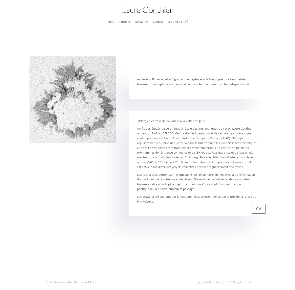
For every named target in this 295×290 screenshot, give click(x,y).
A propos (125, 22)
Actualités (141, 22)
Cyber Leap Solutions (84, 282)
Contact (158, 22)
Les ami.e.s (175, 22)
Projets (109, 22)
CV (258, 208)
